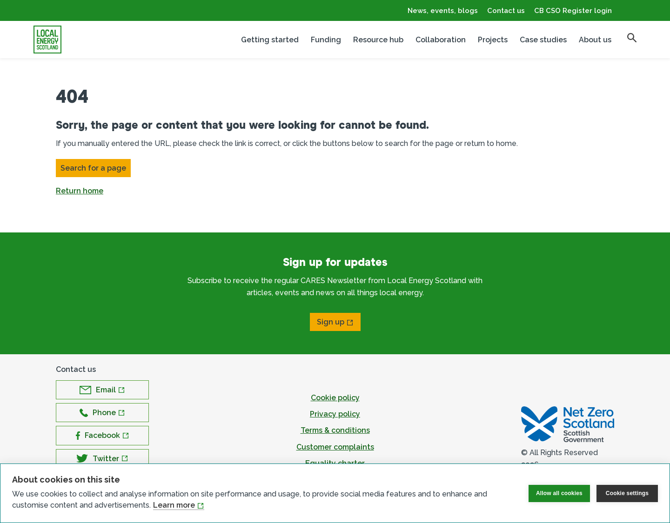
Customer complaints (335, 447)
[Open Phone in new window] (102, 412)
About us (595, 39)
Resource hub (378, 39)
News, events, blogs (443, 11)
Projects (493, 39)
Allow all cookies (559, 493)
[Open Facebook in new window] (102, 435)
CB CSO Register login (573, 11)
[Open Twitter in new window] (102, 458)
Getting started (270, 39)
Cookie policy (335, 397)
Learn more (174, 505)
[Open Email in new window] (102, 389)
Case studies (543, 39)
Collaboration (440, 39)
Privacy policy (335, 414)
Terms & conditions (335, 430)
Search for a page (93, 168)
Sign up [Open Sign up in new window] (330, 322)
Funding (326, 39)
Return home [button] (79, 190)
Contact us (506, 11)
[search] (631, 37)
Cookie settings (627, 493)
